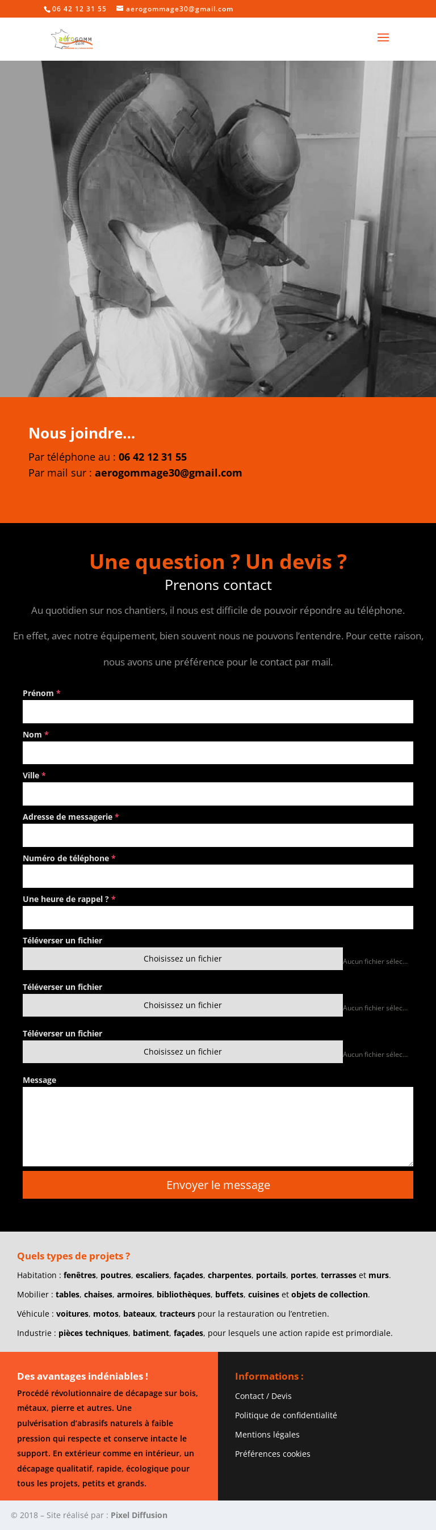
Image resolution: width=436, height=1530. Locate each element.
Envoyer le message (218, 1184)
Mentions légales (267, 1434)
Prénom (42, 693)
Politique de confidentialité (286, 1415)
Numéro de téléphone (69, 858)
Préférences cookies (273, 1453)
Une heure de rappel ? (69, 898)
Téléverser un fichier (62, 940)
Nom (36, 734)
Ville (34, 775)
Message (39, 1079)
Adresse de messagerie (71, 816)
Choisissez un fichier (183, 958)
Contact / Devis (263, 1395)
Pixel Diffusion (139, 1515)
